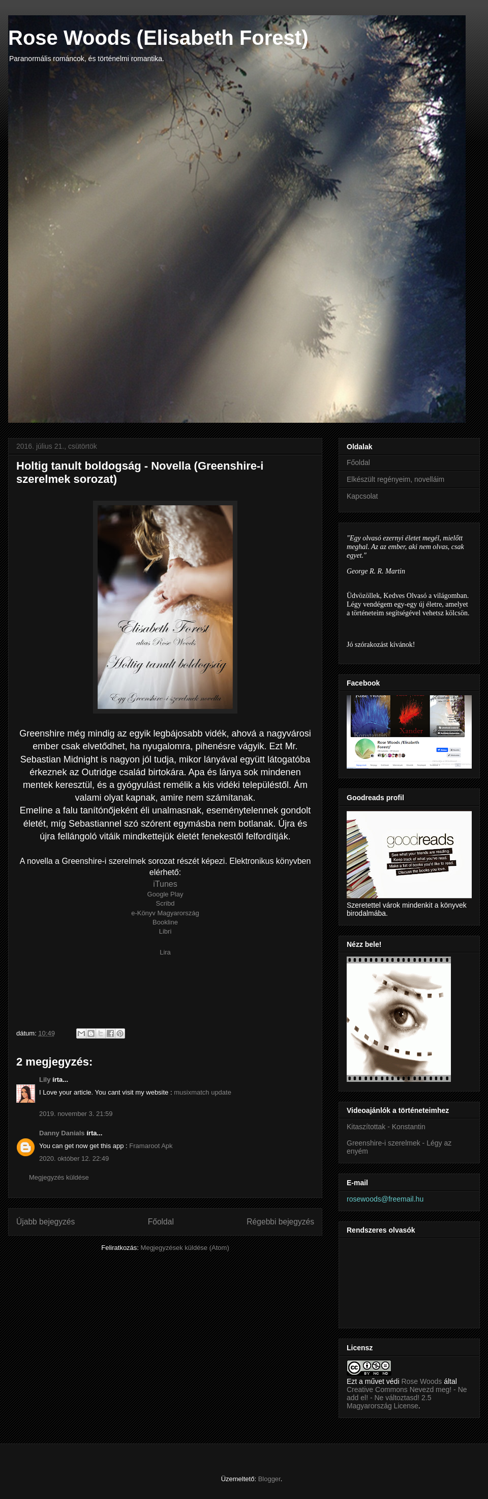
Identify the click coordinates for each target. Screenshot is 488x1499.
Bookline (165, 922)
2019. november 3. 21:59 (76, 1114)
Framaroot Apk (150, 1146)
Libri (165, 931)
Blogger (269, 1479)
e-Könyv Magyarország (165, 913)
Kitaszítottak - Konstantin (386, 1127)
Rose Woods (422, 1381)
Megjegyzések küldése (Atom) (185, 1247)
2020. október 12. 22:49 (74, 1158)
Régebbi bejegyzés (280, 1221)
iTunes (165, 884)
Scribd (165, 903)
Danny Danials (62, 1133)
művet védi (382, 1381)
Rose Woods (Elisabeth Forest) (158, 37)
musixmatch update (202, 1092)
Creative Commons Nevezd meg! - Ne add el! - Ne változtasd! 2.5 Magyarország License (407, 1397)
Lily (44, 1079)
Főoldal (161, 1221)
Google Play (165, 894)
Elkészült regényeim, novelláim (395, 479)
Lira (165, 952)
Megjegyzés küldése (59, 1177)
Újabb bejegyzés (45, 1221)
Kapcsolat (362, 496)
